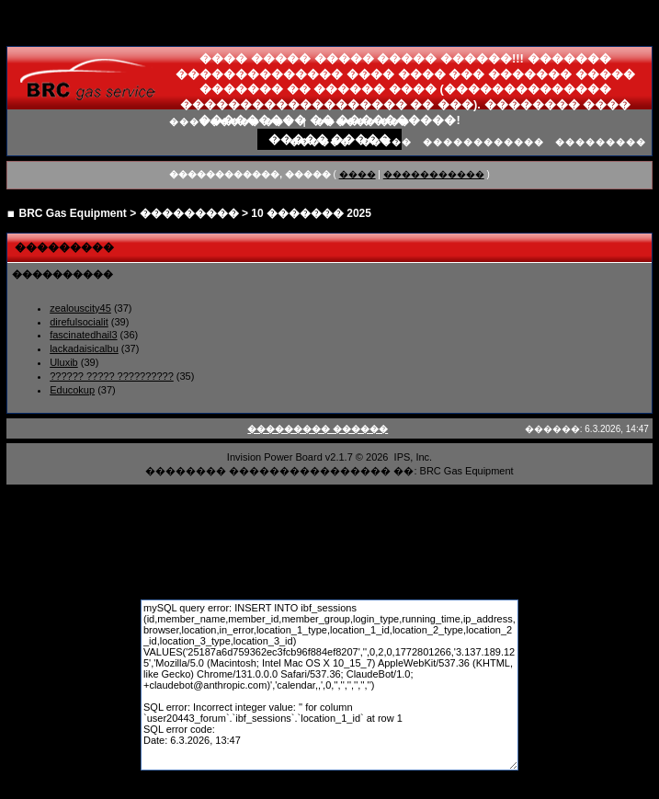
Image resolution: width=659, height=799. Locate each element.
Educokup (72, 389)
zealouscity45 (80, 308)
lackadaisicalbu (84, 348)
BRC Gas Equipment (73, 213)
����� (386, 142)
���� (357, 174)
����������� (433, 174)
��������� (600, 142)
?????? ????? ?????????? (112, 376)
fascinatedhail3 (83, 334)
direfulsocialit (79, 321)
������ (320, 142)
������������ (483, 142)
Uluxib (64, 362)
